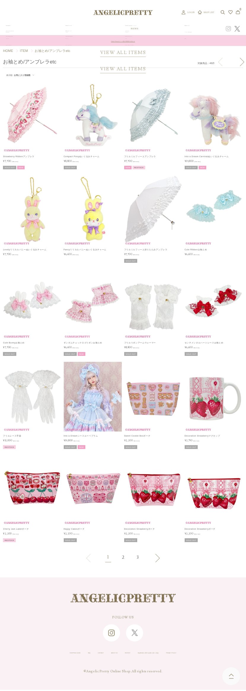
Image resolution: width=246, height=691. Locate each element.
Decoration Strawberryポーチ (139, 529)
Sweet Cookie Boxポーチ (137, 436)
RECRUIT (122, 653)
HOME (8, 50)
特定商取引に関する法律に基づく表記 (169, 653)
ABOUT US (96, 653)
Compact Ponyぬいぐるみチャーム (82, 156)
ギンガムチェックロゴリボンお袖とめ (83, 343)
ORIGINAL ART (103, 28)
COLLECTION (147, 28)
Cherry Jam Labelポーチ (16, 529)
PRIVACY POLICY (222, 653)
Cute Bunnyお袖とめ (14, 343)
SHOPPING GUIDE (24, 653)
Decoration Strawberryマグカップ (202, 436)
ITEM (24, 50)
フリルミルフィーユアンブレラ (140, 156)
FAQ (51, 653)
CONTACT (71, 653)
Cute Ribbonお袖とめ (196, 250)
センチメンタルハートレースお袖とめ (204, 343)
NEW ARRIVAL (125, 28)
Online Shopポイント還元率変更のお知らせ (123, 41)
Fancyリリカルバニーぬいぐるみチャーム (85, 250)
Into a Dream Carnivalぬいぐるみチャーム (207, 156)
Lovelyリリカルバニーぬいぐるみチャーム (24, 250)
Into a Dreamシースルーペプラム (81, 436)
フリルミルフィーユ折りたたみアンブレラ (145, 250)
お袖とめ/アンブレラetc (52, 50)
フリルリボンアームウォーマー (140, 343)
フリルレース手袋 (12, 436)
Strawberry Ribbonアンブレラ (18, 156)
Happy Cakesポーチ (74, 529)
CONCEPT (191, 28)
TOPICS (164, 28)
